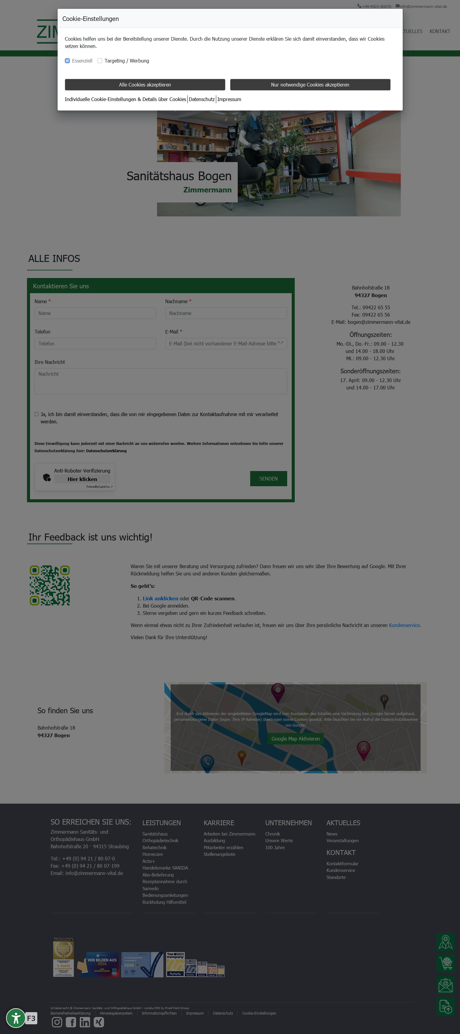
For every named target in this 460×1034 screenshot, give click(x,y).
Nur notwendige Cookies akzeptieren (310, 84)
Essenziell (82, 60)
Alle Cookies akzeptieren (145, 84)
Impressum (229, 99)
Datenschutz (202, 99)
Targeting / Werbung (127, 60)
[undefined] (16, 1018)
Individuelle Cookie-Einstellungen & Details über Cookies (125, 99)
